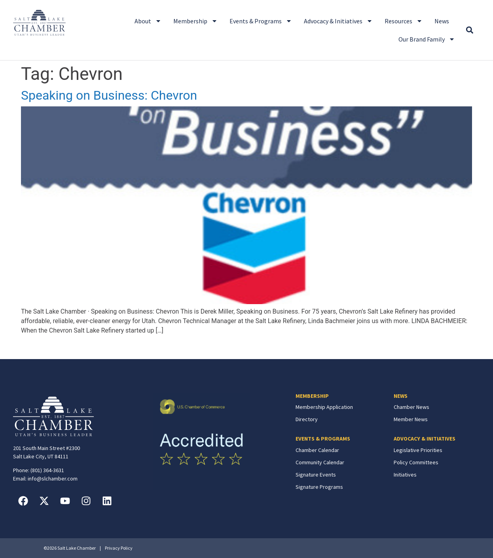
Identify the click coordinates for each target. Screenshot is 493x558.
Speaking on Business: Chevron (109, 95)
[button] (469, 30)
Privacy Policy (119, 548)
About (148, 21)
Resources (404, 21)
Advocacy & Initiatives (338, 21)
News (441, 21)
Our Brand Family (426, 39)
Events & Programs (260, 21)
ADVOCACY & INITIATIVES (424, 438)
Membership (195, 21)
